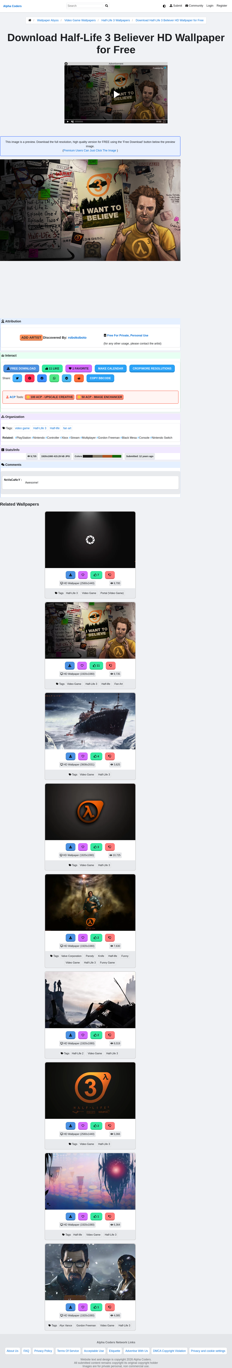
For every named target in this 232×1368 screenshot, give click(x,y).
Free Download (21, 368)
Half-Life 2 (77, 1053)
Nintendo (38, 437)
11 (96, 665)
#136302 (116, 456)
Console (143, 437)
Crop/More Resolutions (152, 368)
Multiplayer (88, 437)
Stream (74, 437)
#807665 (97, 456)
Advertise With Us (136, 1351)
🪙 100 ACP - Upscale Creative (49, 397)
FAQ (26, 1351)
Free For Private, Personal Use (127, 335)
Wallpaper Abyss (47, 20)
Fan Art (118, 684)
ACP (12, 397)
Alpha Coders (12, 6)
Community (194, 5)
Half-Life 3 (39, 428)
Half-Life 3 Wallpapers (116, 20)
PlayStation (23, 437)
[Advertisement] (90, 289)
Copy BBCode (100, 378)
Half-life (55, 428)
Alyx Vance (65, 1325)
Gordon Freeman (109, 437)
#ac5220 (107, 456)
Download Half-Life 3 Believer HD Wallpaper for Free (170, 20)
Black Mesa (129, 437)
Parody (90, 956)
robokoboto (77, 337)
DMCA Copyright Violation (169, 1351)
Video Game (89, 593)
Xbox (64, 437)
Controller (52, 437)
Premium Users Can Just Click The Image (90, 150)
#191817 (88, 456)
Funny (124, 956)
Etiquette (114, 1351)
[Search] (106, 6)
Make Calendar (110, 368)
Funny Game (107, 962)
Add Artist (31, 337)
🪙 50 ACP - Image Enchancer (99, 397)
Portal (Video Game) (112, 593)
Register (222, 5)
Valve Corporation (71, 956)
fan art (67, 428)
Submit (176, 5)
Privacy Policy (43, 1351)
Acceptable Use (94, 1351)
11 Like (52, 368)
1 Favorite (79, 368)
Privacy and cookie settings (208, 1351)
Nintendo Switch (161, 437)
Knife (101, 956)
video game (22, 428)
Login (209, 5)
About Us (12, 1351)
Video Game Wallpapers (80, 20)
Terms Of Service (68, 1351)
